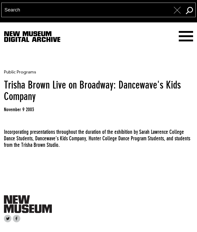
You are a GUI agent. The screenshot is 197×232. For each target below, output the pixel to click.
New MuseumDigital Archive (32, 38)
